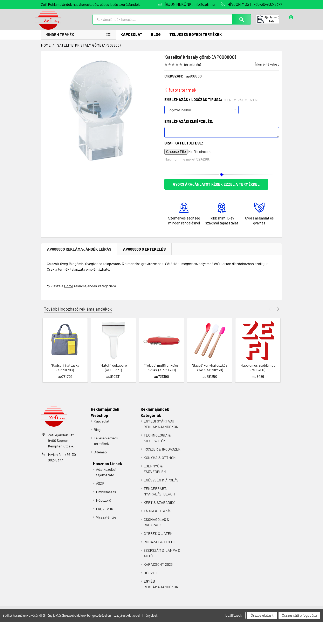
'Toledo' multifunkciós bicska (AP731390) (161, 372)
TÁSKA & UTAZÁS (157, 515)
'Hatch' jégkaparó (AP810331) (113, 372)
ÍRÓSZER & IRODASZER (162, 453)
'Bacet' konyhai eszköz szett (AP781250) (209, 372)
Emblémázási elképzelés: (188, 125)
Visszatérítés (106, 521)
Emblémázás (106, 496)
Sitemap (100, 456)
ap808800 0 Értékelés (144, 253)
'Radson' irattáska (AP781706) (65, 372)
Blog (156, 38)
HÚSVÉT (150, 577)
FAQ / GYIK (104, 513)
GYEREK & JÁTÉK (158, 537)
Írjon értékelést (267, 68)
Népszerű (103, 504)
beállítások (233, 615)
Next (277, 313)
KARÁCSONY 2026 (158, 568)
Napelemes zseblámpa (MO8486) (257, 372)
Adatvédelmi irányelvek (142, 615)
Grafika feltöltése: (183, 147)
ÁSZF (100, 487)
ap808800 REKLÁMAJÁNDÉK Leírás (79, 253)
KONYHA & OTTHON (160, 462)
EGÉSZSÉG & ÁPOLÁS (161, 484)
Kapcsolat (131, 38)
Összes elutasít (262, 615)
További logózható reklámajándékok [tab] (78, 313)
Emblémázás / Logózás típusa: (211, 104)
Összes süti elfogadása (299, 615)
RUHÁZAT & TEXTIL (160, 546)
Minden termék (60, 38)
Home (68, 290)
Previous (271, 313)
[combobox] (171, 22)
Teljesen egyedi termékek (195, 38)
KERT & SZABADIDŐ (160, 507)
